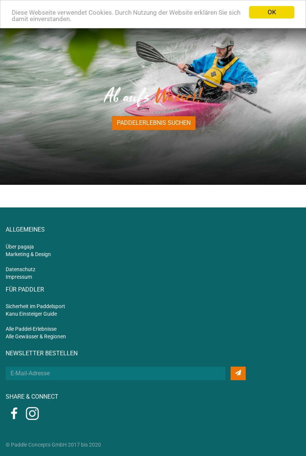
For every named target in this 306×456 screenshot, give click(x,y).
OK (272, 12)
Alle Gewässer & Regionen (36, 336)
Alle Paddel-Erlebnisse (31, 329)
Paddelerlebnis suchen (154, 122)
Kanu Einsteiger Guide (31, 314)
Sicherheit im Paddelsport (35, 306)
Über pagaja (20, 247)
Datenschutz (20, 269)
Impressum (19, 277)
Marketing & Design (28, 254)
